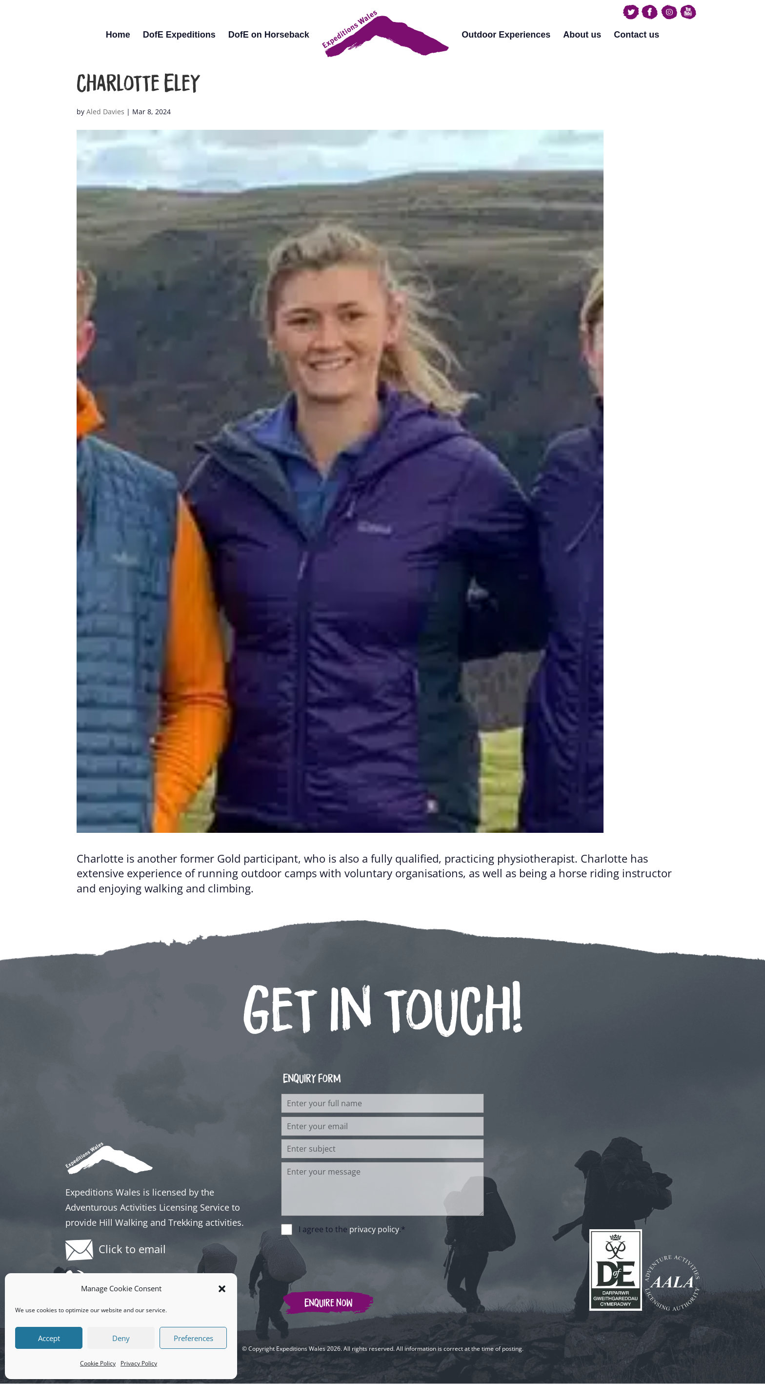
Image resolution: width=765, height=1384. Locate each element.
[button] (222, 1289)
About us (582, 34)
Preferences (193, 1338)
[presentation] (355, 1258)
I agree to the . (352, 1229)
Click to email (132, 1248)
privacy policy (374, 1229)
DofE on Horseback (268, 34)
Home (118, 34)
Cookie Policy (98, 1363)
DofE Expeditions (179, 34)
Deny (121, 1338)
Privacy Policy (139, 1363)
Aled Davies (105, 111)
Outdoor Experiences (506, 34)
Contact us (636, 34)
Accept (49, 1338)
